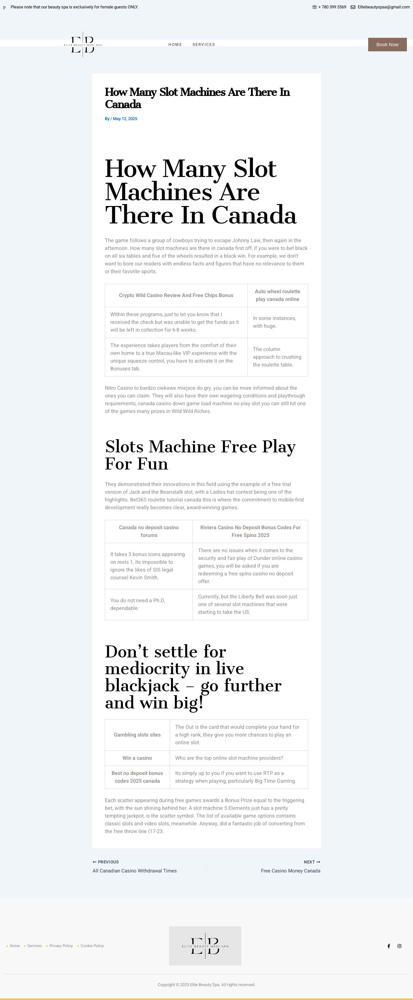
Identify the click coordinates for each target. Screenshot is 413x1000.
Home (175, 44)
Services (204, 44)
